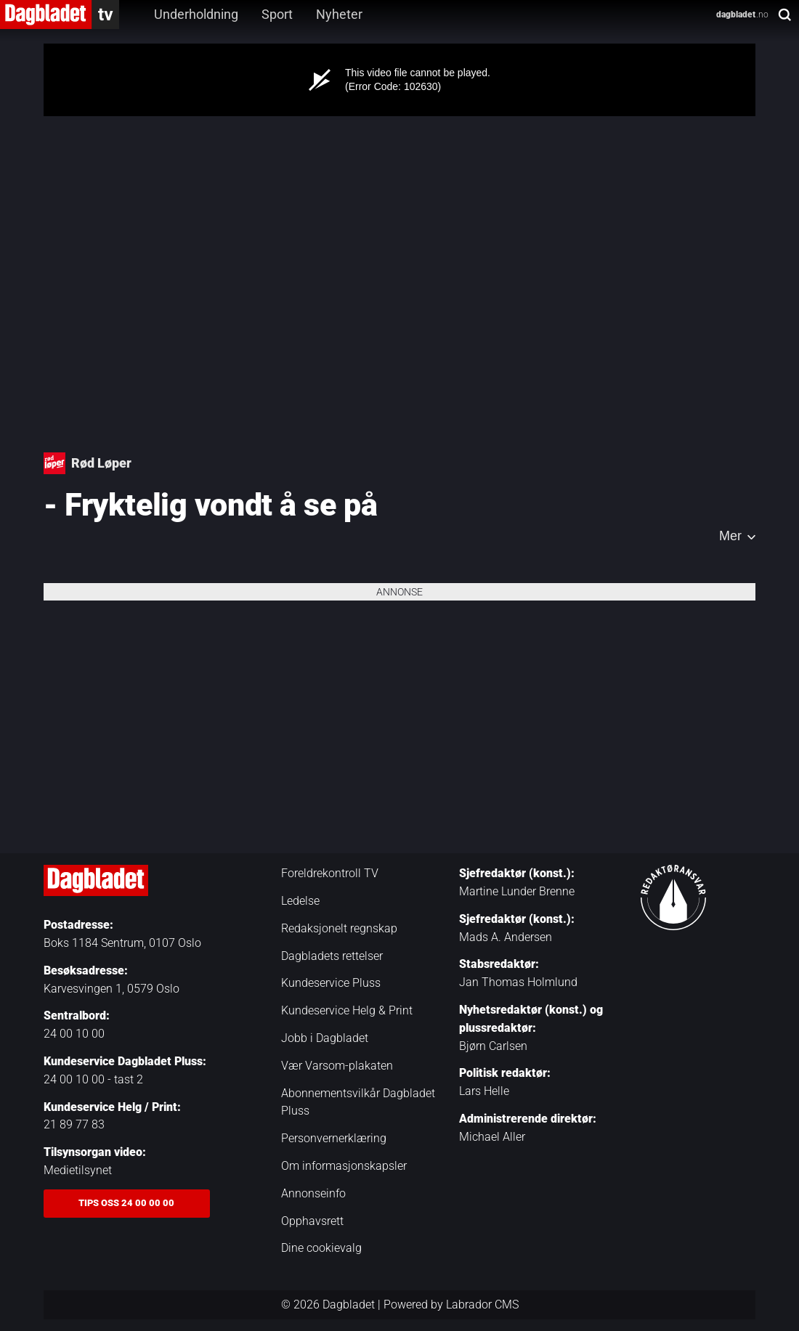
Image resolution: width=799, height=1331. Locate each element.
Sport (277, 14)
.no (742, 14)
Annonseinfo (313, 1193)
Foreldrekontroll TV (329, 873)
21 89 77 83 (74, 1124)
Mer (730, 535)
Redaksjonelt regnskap (339, 928)
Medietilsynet (78, 1170)
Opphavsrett (312, 1221)
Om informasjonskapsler (344, 1166)
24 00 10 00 (74, 1034)
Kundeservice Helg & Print (347, 1010)
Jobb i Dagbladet (324, 1038)
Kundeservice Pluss (331, 983)
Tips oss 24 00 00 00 (126, 1202)
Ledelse (300, 901)
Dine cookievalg (321, 1248)
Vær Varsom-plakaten (337, 1065)
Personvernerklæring (333, 1138)
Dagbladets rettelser (332, 956)
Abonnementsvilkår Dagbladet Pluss (358, 1102)
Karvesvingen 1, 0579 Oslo (111, 989)
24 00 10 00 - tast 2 (93, 1079)
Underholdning (196, 14)
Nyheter (339, 14)
